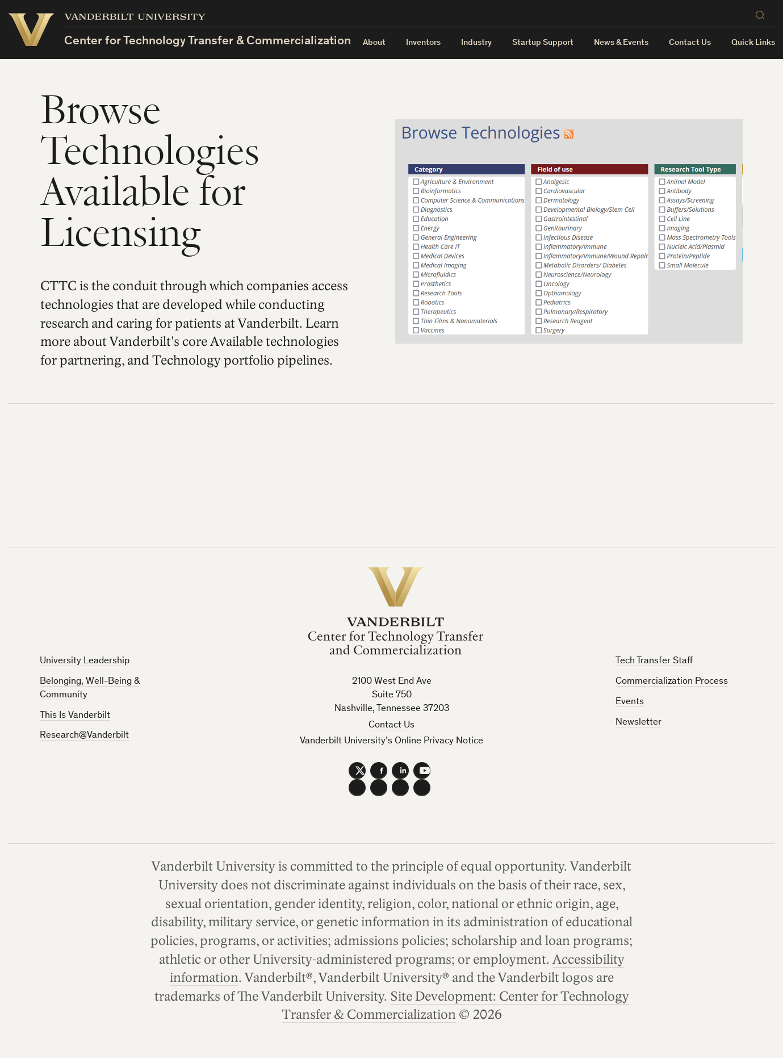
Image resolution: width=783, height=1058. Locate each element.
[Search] (762, 15)
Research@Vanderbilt (84, 736)
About (374, 43)
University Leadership (84, 661)
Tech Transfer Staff (654, 661)
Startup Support (542, 43)
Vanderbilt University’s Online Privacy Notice (391, 741)
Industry (476, 43)
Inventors (423, 43)
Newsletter (638, 722)
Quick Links (753, 43)
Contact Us (690, 43)
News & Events (621, 43)
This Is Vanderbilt (75, 716)
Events (629, 702)
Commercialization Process (671, 682)
